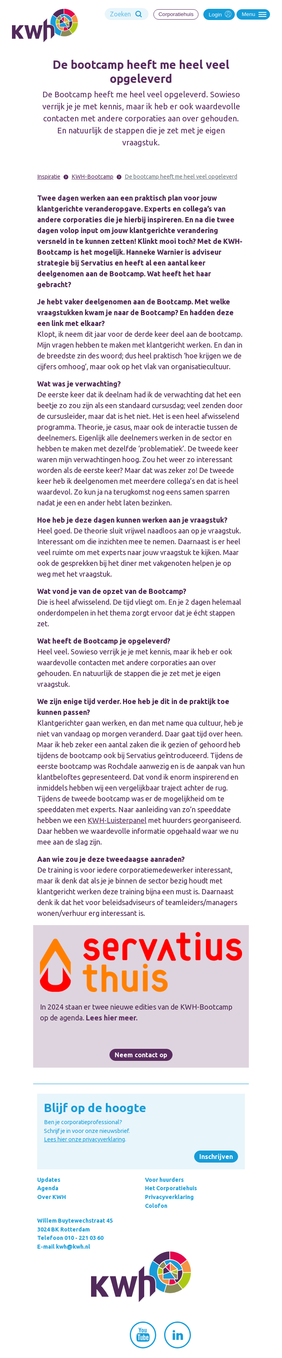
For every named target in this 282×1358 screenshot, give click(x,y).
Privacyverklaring (169, 1197)
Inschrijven (216, 1156)
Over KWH (51, 1197)
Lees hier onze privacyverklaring (84, 1139)
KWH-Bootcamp (92, 176)
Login (219, 14)
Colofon (156, 1206)
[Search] (127, 14)
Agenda (47, 1188)
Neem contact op (141, 1054)
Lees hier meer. (111, 1018)
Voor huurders (164, 1180)
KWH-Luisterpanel (117, 820)
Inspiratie (48, 176)
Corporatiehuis (176, 14)
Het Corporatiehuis (171, 1188)
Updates (48, 1180)
